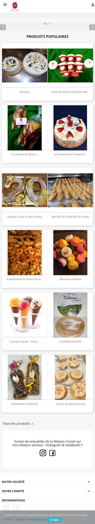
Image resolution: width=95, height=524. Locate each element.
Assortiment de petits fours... (25, 279)
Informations (13, 500)
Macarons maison (70, 279)
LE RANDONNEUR (70, 341)
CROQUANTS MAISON (24, 404)
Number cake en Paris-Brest (24, 216)
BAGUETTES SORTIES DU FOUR (70, 216)
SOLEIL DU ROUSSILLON (70, 404)
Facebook (6, 508)
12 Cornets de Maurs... (25, 154)
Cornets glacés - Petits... (24, 341)
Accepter (54, 520)
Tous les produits (19, 424)
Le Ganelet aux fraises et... (70, 154)
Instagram (16, 508)
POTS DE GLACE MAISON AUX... (70, 92)
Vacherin (24, 92)
